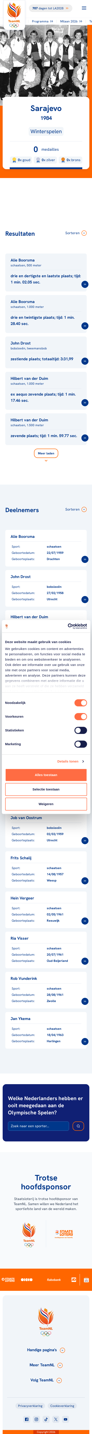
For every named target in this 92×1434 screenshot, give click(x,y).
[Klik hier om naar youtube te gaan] (65, 1419)
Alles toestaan (46, 775)
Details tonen (67, 761)
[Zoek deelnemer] (78, 1126)
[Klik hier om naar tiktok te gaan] (46, 1419)
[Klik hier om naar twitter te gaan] (55, 1419)
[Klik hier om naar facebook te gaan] (26, 1419)
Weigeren (46, 804)
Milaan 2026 (71, 21)
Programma (42, 21)
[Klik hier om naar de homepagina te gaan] (14, 15)
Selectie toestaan (46, 789)
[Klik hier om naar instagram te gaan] (36, 1419)
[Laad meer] (46, 456)
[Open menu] (84, 8)
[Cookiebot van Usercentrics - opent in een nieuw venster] (67, 626)
